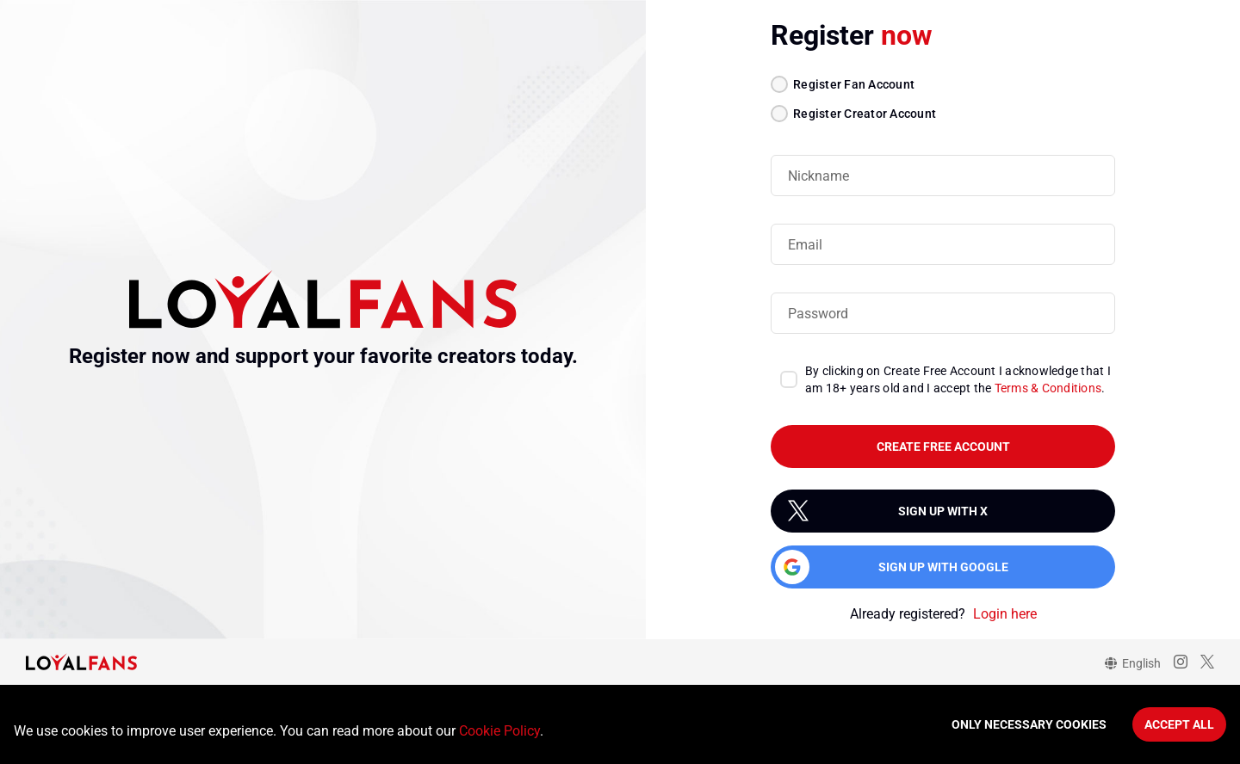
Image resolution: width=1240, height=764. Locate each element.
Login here (1005, 614)
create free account (943, 446)
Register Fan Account (853, 84)
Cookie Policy (499, 731)
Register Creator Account (864, 113)
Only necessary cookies (1029, 724)
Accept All (1179, 724)
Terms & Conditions (1048, 388)
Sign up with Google (943, 567)
